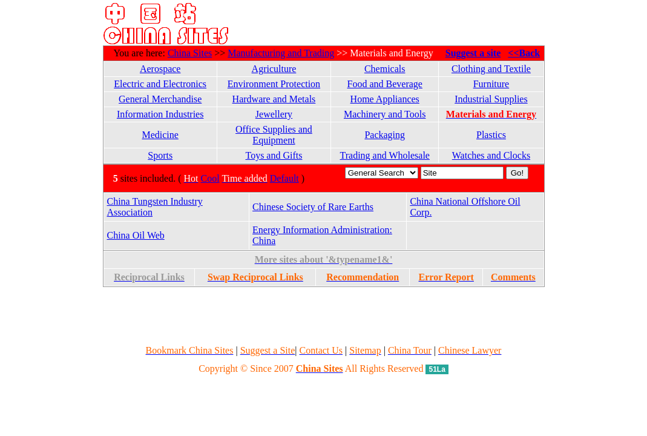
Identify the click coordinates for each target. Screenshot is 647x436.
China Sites (190, 53)
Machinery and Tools (384, 114)
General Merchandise (160, 99)
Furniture (491, 84)
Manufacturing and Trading (281, 53)
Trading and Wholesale (385, 155)
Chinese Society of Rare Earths (312, 207)
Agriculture (274, 69)
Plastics (491, 135)
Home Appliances (384, 99)
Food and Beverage (384, 84)
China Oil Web (136, 235)
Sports (160, 155)
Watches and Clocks (491, 155)
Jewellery (273, 114)
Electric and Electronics (160, 84)
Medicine (160, 135)
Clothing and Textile (491, 69)
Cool (210, 178)
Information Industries (160, 114)
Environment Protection (274, 84)
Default (284, 178)
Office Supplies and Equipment (273, 134)
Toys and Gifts (273, 155)
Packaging (384, 135)
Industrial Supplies (491, 99)
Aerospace (160, 69)
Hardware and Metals (274, 99)
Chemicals (385, 69)
